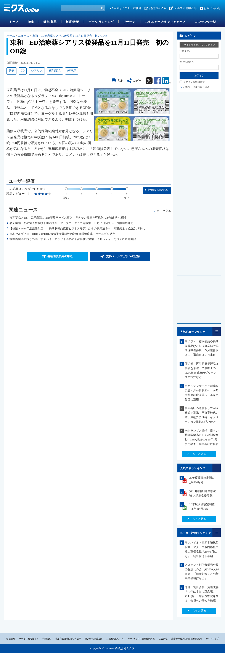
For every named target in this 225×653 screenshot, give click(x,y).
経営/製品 (49, 22)
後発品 (71, 70)
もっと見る (164, 211)
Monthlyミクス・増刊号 (126, 8)
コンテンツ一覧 (205, 22)
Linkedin (166, 80)
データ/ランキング (101, 22)
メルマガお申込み (185, 8)
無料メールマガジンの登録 (123, 256)
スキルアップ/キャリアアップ (165, 22)
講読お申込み (157, 8)
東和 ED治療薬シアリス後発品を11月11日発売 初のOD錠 (69, 35)
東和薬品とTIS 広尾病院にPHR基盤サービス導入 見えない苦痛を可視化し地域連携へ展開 (68, 217)
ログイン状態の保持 (194, 82)
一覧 (216, 331)
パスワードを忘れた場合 (196, 87)
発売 (11, 70)
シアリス (37, 70)
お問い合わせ (212, 8)
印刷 (120, 80)
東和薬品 (55, 70)
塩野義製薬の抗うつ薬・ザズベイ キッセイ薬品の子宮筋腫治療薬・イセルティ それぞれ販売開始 (73, 239)
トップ (13, 22)
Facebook (157, 80)
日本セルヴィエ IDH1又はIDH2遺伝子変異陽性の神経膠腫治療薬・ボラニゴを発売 (62, 233)
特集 (31, 22)
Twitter (149, 80)
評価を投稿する (158, 190)
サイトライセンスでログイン (199, 44)
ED (23, 70)
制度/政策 (72, 22)
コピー (137, 80)
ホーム (10, 35)
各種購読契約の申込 (60, 256)
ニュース (23, 35)
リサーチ (129, 22)
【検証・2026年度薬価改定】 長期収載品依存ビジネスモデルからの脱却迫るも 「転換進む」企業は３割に (77, 228)
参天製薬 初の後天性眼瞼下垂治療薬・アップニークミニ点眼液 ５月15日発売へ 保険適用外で (71, 223)
